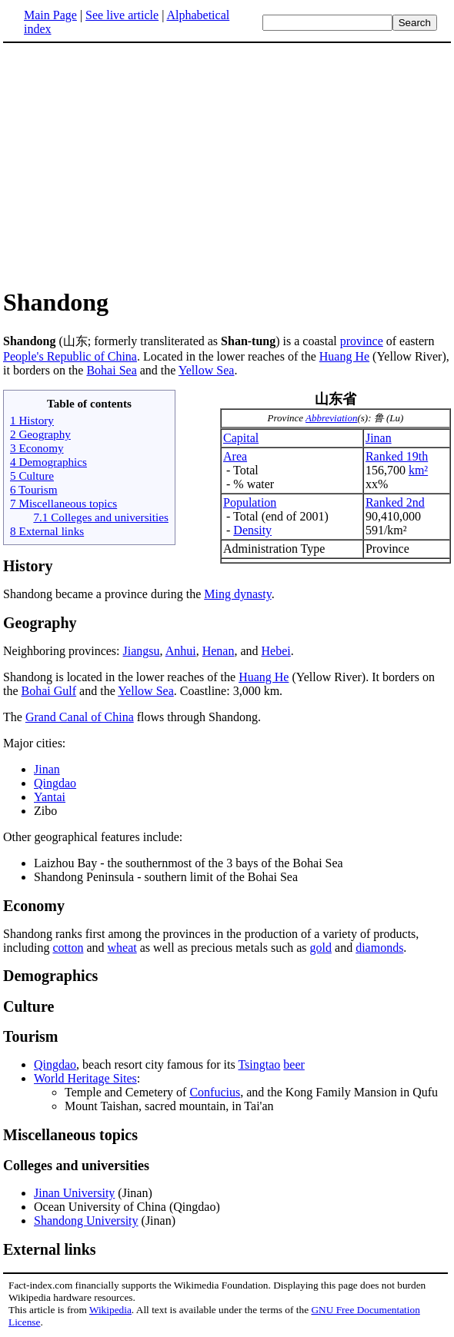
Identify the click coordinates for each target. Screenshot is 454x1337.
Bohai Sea (111, 370)
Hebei (276, 650)
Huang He (344, 356)
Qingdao (55, 783)
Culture (28, 1006)
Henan (218, 650)
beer (294, 1064)
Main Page (50, 15)
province (361, 341)
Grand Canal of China (79, 716)
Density (252, 530)
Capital (241, 437)
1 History (32, 420)
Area (235, 456)
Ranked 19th (397, 456)
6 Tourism (34, 489)
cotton (67, 947)
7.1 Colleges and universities (100, 517)
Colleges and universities (76, 1165)
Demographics (50, 975)
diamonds (379, 947)
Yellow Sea (207, 370)
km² (418, 470)
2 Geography (40, 434)
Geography (40, 622)
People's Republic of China (70, 356)
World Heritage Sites (85, 1078)
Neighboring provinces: (63, 650)
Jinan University (74, 1192)
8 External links (47, 530)
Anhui (180, 650)
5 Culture (32, 475)
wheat (122, 947)
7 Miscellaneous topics (63, 503)
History (27, 565)
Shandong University (86, 1220)
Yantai (49, 796)
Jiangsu (141, 650)
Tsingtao (259, 1064)
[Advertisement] (132, 164)
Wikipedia (110, 1309)
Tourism (30, 1036)
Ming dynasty (237, 593)
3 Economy (37, 447)
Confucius (214, 1092)
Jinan (379, 437)
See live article (122, 15)
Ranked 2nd (395, 502)
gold (321, 947)
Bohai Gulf (49, 690)
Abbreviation (331, 418)
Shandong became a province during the (103, 593)
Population (249, 502)
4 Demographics (48, 461)
